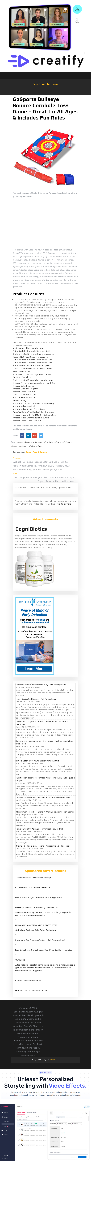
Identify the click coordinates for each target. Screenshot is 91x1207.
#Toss (39, 446)
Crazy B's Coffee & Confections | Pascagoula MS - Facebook (42, 846)
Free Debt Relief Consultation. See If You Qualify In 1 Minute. (43, 950)
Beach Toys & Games (36, 452)
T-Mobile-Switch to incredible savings (33, 877)
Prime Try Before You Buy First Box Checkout (33, 412)
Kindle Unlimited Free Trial (24, 394)
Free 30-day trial (64, 503)
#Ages (20, 442)
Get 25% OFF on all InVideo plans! (31, 990)
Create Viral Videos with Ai (28, 980)
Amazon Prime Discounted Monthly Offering (33, 403)
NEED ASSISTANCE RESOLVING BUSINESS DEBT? (36, 925)
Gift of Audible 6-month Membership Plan (32, 362)
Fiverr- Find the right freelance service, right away (38, 897)
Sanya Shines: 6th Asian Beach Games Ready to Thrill (39, 829)
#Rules (32, 446)
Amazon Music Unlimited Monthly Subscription (34, 415)
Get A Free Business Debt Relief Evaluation (35, 930)
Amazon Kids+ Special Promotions (29, 409)
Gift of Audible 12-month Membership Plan (32, 351)
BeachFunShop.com (45, 84)
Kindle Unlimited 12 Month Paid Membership (33, 368)
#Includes (22, 446)
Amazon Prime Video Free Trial (27, 420)
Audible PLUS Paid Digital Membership (30, 357)
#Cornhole (48, 442)
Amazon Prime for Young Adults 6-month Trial (34, 383)
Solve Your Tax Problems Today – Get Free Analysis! (40, 940)
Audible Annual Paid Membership (28, 348)
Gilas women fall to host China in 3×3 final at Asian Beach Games (44, 812)
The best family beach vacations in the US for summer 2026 (42, 797)
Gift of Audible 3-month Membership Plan (32, 359)
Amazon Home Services (24, 397)
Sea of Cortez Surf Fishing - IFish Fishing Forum (36, 699)
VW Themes (54, 1060)
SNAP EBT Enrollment (22, 371)
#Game (57, 442)
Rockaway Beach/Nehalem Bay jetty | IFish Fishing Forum (40, 684)
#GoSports (67, 442)
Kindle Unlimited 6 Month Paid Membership (33, 380)
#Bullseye (37, 442)
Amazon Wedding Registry (25, 388)
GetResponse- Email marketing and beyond (36, 907)
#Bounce (28, 442)
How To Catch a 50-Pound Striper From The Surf (37, 761)
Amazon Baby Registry (23, 386)
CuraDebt (20, 959)
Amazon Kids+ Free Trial (24, 406)
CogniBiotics (31, 529)
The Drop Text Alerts (22, 377)
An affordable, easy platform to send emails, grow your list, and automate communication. (43, 914)
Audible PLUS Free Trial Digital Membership (32, 374)
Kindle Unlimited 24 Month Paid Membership (33, 354)
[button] (45, 93)
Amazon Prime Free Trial (24, 391)
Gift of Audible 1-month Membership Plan (32, 365)
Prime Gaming (19, 400)
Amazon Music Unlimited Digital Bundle (31, 417)
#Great (14, 446)
